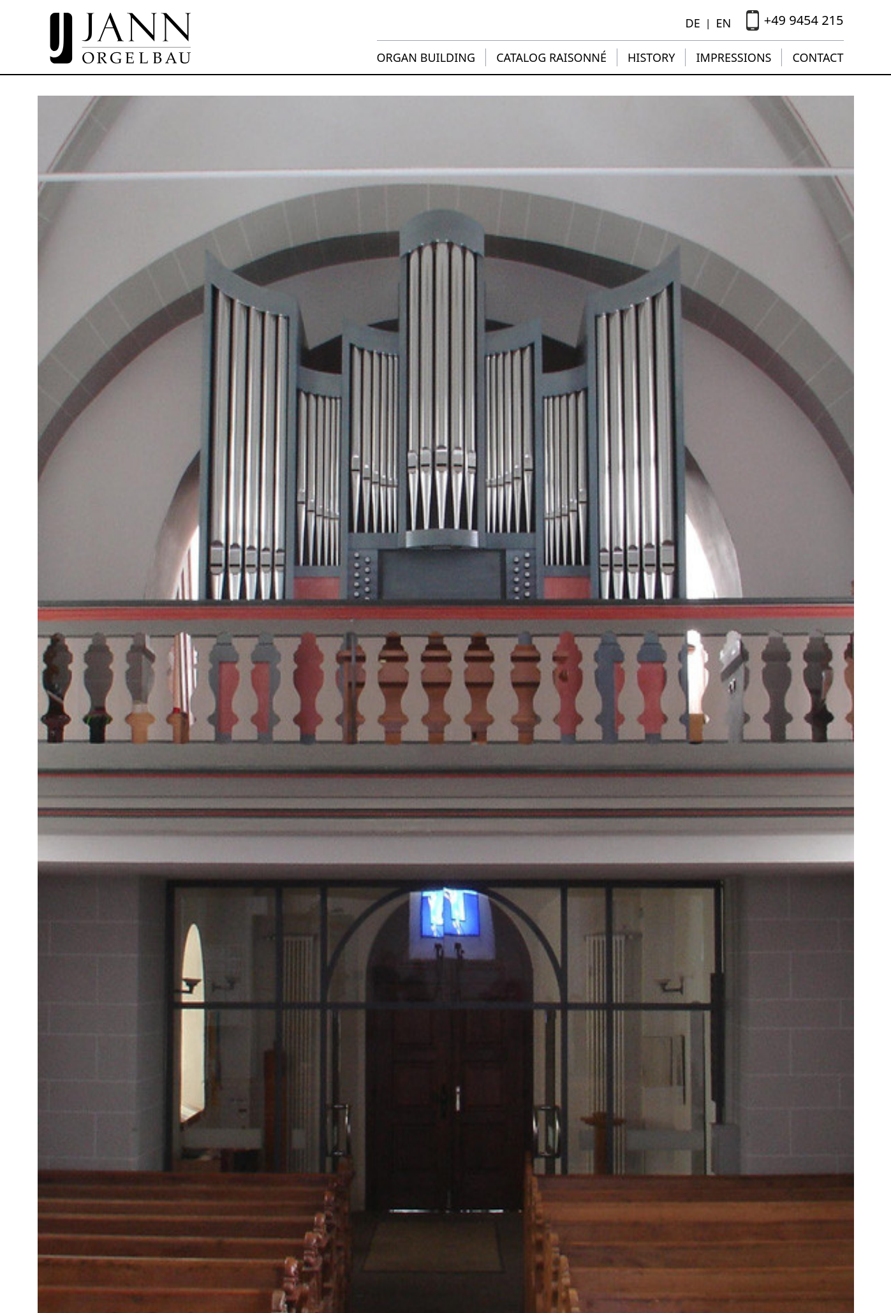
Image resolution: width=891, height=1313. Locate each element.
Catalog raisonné (551, 57)
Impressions (733, 57)
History (651, 57)
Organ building (426, 57)
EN (723, 23)
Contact (817, 57)
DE (693, 23)
